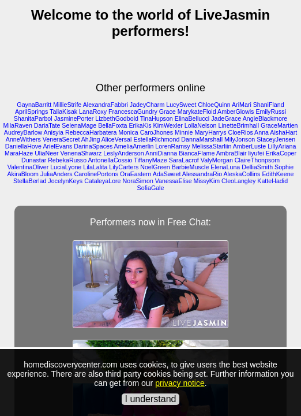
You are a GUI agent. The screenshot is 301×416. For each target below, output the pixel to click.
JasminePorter (74, 118)
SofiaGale (150, 187)
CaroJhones (156, 132)
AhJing (90, 139)
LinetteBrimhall (239, 125)
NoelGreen (155, 167)
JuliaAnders (56, 173)
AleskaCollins (241, 173)
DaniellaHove (23, 146)
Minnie (184, 132)
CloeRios (240, 132)
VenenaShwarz (81, 153)
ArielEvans (57, 146)
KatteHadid (272, 180)
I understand (150, 399)
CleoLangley (238, 180)
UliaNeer (46, 153)
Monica (128, 132)
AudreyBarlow (23, 132)
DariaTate (47, 125)
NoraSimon (138, 180)
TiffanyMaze (150, 160)
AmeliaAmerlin (134, 146)
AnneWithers (23, 139)
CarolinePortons (96, 173)
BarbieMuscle (190, 167)
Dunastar (33, 160)
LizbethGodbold (116, 118)
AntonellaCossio (110, 160)
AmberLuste (249, 146)
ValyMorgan (217, 160)
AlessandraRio (202, 173)
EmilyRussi (270, 111)
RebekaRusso (67, 160)
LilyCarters (123, 167)
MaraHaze (19, 153)
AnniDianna (161, 153)
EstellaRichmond (156, 139)
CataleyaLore (102, 180)
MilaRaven (17, 125)
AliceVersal (116, 139)
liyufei (256, 153)
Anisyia (53, 132)
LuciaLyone (65, 167)
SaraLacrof (184, 160)
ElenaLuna (225, 167)
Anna (261, 132)
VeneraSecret (61, 139)
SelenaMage (79, 125)
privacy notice (180, 383)
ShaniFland (268, 104)
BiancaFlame (197, 153)
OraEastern (136, 173)
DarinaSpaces (93, 146)
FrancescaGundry (132, 111)
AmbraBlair (231, 153)
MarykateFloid (197, 111)
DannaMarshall (202, 139)
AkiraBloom (22, 173)
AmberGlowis (235, 111)
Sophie (284, 167)
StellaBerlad (29, 180)
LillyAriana (282, 146)
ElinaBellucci (192, 118)
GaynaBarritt (34, 104)
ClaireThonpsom (257, 160)
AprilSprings (31, 111)
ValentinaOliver (27, 167)
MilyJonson (239, 139)
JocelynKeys (65, 180)
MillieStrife (67, 104)
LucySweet (181, 104)
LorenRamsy (172, 146)
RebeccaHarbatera (90, 132)
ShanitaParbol (33, 118)
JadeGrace (226, 118)
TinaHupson (156, 118)
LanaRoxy (93, 111)
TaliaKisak (63, 111)
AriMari (241, 104)
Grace (167, 111)
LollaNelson (201, 125)
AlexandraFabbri (105, 104)
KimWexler (168, 125)
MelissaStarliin (212, 146)
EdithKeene (278, 173)
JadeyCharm (147, 104)
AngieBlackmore (265, 118)
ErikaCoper (281, 153)
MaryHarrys (210, 132)
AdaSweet (167, 173)
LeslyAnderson (123, 153)
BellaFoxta (112, 125)
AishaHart (283, 132)
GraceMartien (279, 125)
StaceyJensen (276, 139)
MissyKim (207, 180)
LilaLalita (95, 167)
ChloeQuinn (214, 104)
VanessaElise (173, 180)
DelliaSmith (257, 167)
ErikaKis (140, 125)
